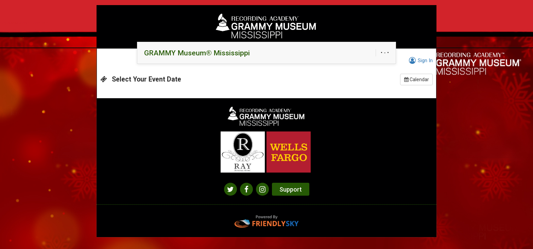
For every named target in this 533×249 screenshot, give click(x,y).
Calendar (416, 79)
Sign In (420, 60)
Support (290, 189)
